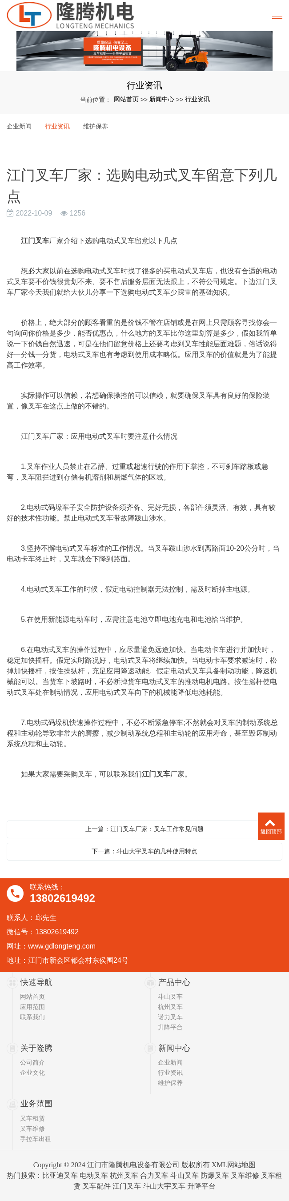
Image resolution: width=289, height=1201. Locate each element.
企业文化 (32, 1072)
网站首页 (126, 99)
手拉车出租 (35, 1138)
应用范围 (32, 1006)
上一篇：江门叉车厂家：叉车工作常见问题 (144, 829)
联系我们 (32, 1017)
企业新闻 (19, 126)
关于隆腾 (36, 1048)
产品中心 (174, 982)
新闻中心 (161, 99)
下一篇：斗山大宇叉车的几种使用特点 (144, 851)
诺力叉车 (170, 1017)
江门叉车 (126, 1186)
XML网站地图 (234, 1165)
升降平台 (170, 1027)
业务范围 (36, 1103)
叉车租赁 (32, 1118)
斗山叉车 (170, 996)
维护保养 (95, 126)
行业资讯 (197, 99)
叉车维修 (32, 1128)
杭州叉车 (170, 1006)
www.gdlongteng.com (62, 946)
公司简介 (32, 1062)
